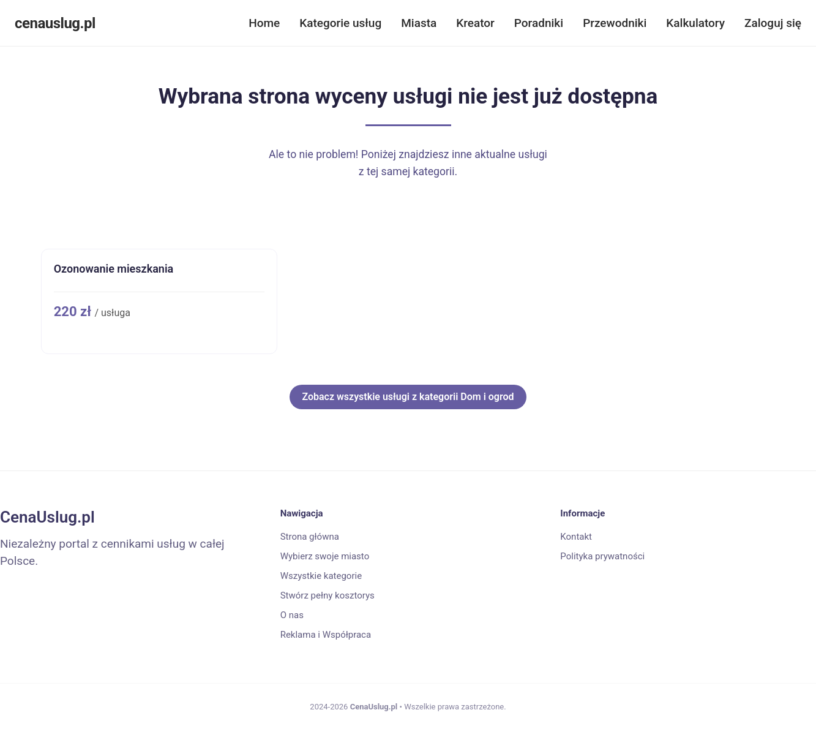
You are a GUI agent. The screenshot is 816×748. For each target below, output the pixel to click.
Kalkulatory (695, 23)
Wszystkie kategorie (321, 575)
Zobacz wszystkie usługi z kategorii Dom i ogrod (408, 396)
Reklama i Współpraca (325, 634)
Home (264, 23)
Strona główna (309, 536)
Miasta (418, 23)
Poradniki (538, 23)
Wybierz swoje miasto (325, 556)
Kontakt (576, 536)
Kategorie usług (340, 23)
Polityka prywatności (602, 556)
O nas (292, 615)
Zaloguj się (772, 23)
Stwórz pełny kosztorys (327, 595)
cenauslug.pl (55, 23)
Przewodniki (614, 23)
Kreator (475, 23)
